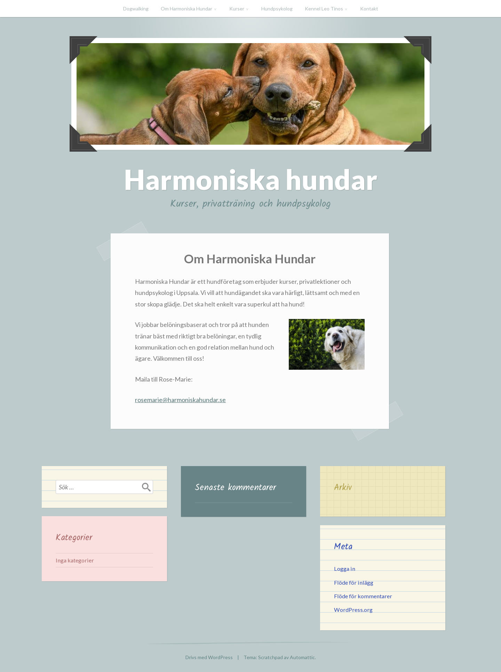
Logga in (344, 568)
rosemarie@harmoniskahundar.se (180, 399)
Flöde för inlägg (353, 582)
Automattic (302, 657)
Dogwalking (136, 8)
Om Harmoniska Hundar (186, 8)
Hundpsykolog (277, 8)
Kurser (236, 8)
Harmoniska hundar (250, 179)
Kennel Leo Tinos (324, 8)
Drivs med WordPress (209, 657)
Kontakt (369, 8)
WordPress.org (353, 609)
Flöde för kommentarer (363, 596)
